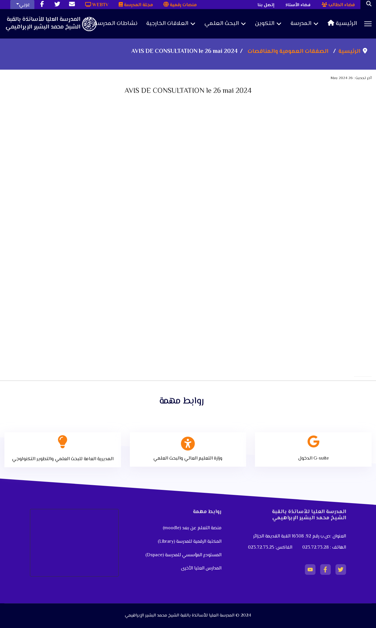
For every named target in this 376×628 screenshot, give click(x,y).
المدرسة (301, 23)
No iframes (188, 204)
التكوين (264, 23)
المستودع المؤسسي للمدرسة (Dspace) (183, 555)
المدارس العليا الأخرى (201, 568)
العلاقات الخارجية (167, 23)
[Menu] (368, 24)
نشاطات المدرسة (115, 23)
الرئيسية (342, 23)
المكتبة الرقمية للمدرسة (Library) (189, 541)
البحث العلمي (221, 23)
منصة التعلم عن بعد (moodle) (191, 528)
